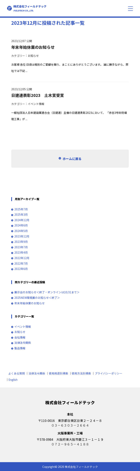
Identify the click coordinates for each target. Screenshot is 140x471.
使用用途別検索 (58, 373)
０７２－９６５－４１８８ (70, 444)
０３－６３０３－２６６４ (70, 425)
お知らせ (33, 56)
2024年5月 (21, 231)
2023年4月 (21, 252)
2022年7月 (21, 263)
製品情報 (19, 348)
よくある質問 (16, 373)
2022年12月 (21, 258)
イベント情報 (36, 104)
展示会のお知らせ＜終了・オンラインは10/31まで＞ (47, 292)
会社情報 (19, 337)
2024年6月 (21, 225)
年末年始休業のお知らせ (29, 303)
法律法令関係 (22, 343)
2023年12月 (21, 236)
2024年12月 (21, 220)
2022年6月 (21, 269)
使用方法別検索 (81, 373)
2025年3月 (21, 214)
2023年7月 (21, 247)
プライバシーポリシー (108, 373)
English (13, 380)
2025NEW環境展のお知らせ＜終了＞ (37, 298)
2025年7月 (21, 209)
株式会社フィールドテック (29, 8)
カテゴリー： (19, 56)
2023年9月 (21, 242)
